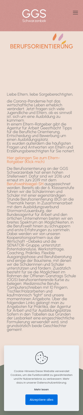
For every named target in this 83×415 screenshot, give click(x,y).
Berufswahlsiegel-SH (25, 183)
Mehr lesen (41, 389)
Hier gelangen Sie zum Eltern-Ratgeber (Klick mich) (33, 159)
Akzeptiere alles (41, 399)
